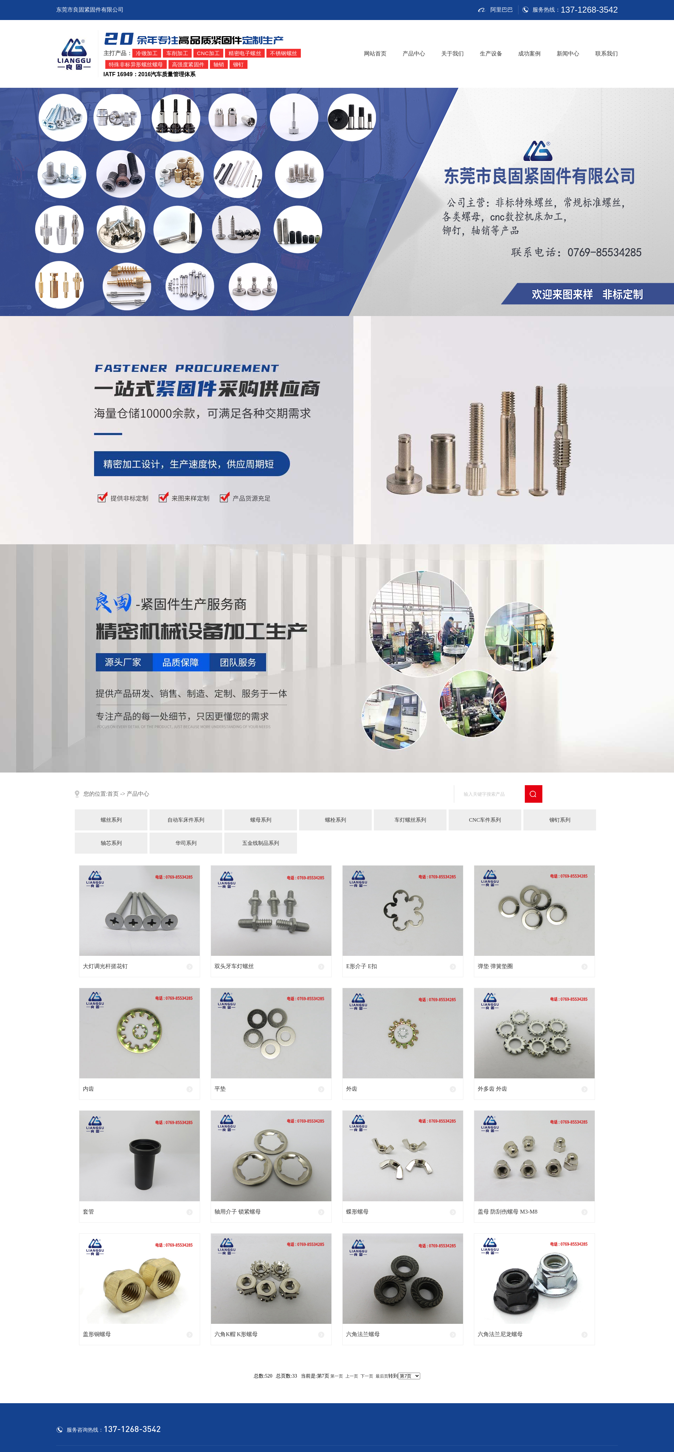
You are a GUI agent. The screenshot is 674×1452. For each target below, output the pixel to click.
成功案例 (529, 54)
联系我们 (606, 54)
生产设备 (491, 54)
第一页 (336, 1376)
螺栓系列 (335, 820)
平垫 (220, 1089)
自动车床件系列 (185, 820)
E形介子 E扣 (361, 966)
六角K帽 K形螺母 (236, 1334)
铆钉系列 (559, 820)
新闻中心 (568, 54)
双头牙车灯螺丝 (234, 966)
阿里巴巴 (495, 9)
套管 (88, 1212)
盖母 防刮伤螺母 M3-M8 (507, 1212)
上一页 (351, 1376)
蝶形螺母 (357, 1212)
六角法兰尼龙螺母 (500, 1334)
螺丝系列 (111, 820)
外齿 (351, 1089)
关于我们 (452, 54)
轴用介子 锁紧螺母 (237, 1212)
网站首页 (375, 54)
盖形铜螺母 (97, 1334)
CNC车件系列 (485, 820)
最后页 (382, 1376)
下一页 (367, 1376)
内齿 (88, 1089)
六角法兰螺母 (363, 1334)
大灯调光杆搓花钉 (105, 966)
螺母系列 (260, 820)
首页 (113, 794)
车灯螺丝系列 (410, 820)
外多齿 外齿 (492, 1089)
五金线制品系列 (260, 843)
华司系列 (186, 843)
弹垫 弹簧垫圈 (495, 966)
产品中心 (414, 54)
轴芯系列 (111, 843)
